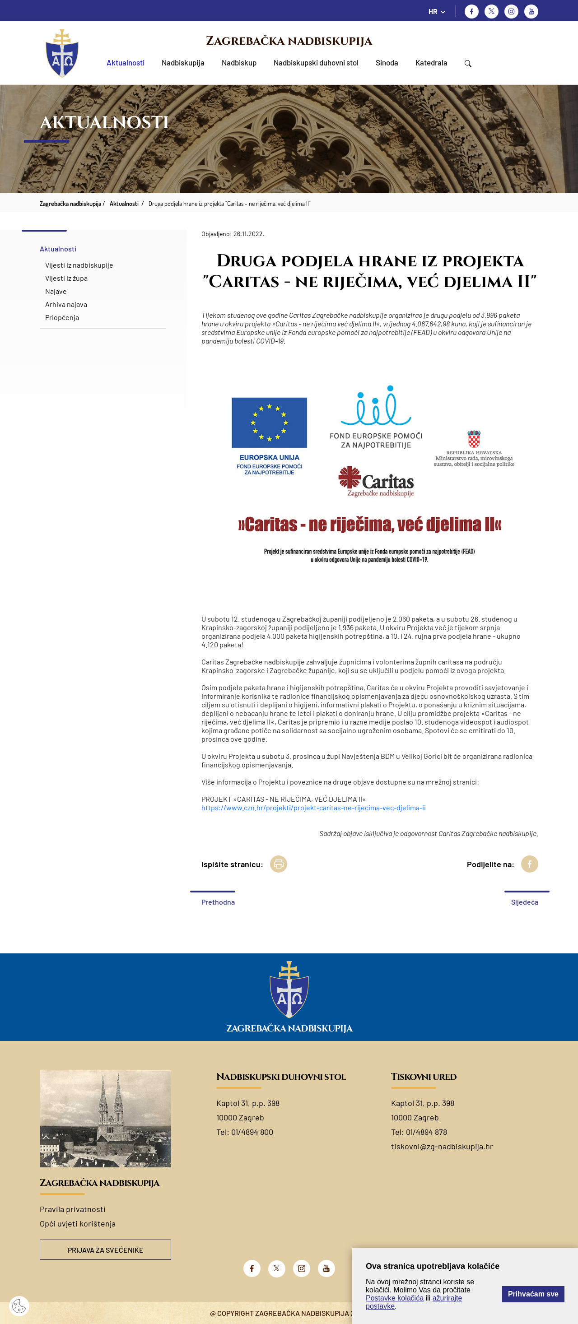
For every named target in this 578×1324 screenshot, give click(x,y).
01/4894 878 (426, 1132)
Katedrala (431, 62)
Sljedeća (524, 901)
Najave (56, 291)
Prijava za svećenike (106, 1249)
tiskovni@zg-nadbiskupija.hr (442, 1146)
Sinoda (387, 62)
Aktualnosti (125, 62)
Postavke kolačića (395, 1298)
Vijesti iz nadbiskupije (79, 264)
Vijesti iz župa (66, 278)
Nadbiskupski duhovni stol (316, 62)
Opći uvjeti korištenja (78, 1223)
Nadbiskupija (183, 62)
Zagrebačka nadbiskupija (289, 41)
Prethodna (218, 901)
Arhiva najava (66, 304)
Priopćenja (62, 317)
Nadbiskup (239, 62)
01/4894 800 (252, 1132)
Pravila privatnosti (73, 1209)
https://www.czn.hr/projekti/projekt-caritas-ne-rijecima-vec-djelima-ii (313, 807)
